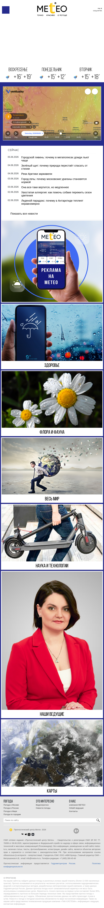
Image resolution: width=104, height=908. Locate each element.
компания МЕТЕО (77, 805)
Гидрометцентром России (63, 863)
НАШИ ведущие (76, 808)
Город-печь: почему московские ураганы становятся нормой (54, 180)
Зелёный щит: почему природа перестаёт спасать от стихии (54, 167)
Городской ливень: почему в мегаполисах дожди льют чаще (55, 159)
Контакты (73, 811)
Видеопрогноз (42, 805)
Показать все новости (24, 213)
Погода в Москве (11, 805)
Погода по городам (12, 814)
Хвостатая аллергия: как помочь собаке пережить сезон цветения (56, 194)
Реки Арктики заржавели (36, 173)
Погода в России (11, 808)
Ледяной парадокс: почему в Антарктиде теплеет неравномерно (52, 202)
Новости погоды (43, 808)
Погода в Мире (10, 811)
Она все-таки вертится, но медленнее (45, 187)
